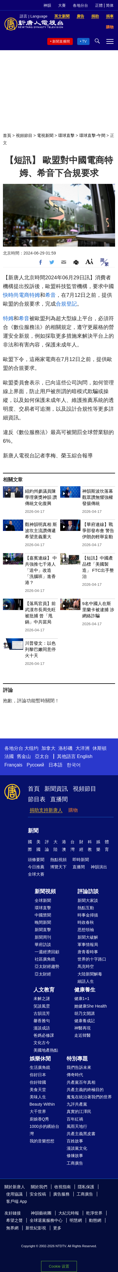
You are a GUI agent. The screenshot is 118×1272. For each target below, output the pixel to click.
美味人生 (38, 1097)
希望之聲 (14, 1220)
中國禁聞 (43, 915)
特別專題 (77, 1059)
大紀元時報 (68, 1213)
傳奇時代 (75, 1074)
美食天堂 (38, 1089)
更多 (57, 1228)
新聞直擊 (43, 929)
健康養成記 (84, 1020)
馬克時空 (85, 966)
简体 (110, 5)
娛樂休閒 (40, 1059)
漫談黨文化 (77, 1148)
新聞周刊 (43, 937)
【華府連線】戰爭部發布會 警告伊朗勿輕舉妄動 (98, 530)
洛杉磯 (65, 748)
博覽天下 (58, 867)
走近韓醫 (82, 1035)
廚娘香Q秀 (39, 1119)
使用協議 (14, 1194)
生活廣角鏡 (40, 1067)
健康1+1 (82, 998)
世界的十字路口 (91, 959)
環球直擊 (66, 135)
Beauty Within (42, 1104)
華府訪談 (43, 944)
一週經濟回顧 (47, 951)
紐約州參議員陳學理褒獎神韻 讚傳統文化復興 (41, 497)
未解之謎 (41, 998)
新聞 (33, 831)
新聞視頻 (45, 891)
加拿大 (48, 748)
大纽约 (31, 748)
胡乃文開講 (84, 1013)
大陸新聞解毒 (89, 974)
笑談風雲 (41, 1006)
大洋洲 (82, 748)
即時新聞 (81, 859)
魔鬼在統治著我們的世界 (89, 1097)
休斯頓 (99, 748)
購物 (73, 810)
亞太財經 (43, 974)
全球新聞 (43, 900)
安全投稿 (38, 1194)
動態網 (95, 1220)
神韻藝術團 (41, 1213)
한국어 (74, 764)
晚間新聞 (43, 922)
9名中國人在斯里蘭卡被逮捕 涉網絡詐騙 (98, 609)
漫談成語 (41, 1028)
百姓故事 (75, 1141)
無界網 (12, 1228)
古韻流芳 (41, 1013)
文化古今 (41, 1042)
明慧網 (76, 1220)
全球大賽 (36, 874)
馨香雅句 (41, 1020)
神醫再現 (82, 1028)
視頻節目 (24, 135)
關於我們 (39, 1186)
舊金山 (24, 756)
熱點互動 (85, 907)
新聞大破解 (87, 937)
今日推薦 (36, 867)
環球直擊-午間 (92, 135)
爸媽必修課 (43, 1035)
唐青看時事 (87, 951)
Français (13, 764)
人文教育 (44, 990)
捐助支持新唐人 (46, 810)
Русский (35, 764)
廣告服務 (61, 1194)
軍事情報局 (87, 944)
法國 (9, 756)
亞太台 (42, 756)
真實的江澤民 (79, 1111)
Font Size (89, 261)
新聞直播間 (61, 41)
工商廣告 (75, 1163)
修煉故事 (75, 1155)
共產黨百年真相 (81, 1082)
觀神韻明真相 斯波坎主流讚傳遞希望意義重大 (41, 530)
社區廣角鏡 (45, 959)
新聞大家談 (87, 900)
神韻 (47, 5)
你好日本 (38, 1074)
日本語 (55, 764)
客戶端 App (16, 1201)
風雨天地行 (77, 1126)
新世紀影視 (36, 1228)
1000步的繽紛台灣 (44, 1130)
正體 (99, 5)
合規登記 (66, 304)
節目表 (36, 799)
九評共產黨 (77, 1104)
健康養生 (84, 990)
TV (84, 41)
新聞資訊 (56, 788)
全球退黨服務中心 (46, 1220)
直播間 (59, 799)
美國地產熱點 (45, 1050)
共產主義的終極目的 (85, 1089)
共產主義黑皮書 (81, 1133)
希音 (50, 295)
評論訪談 (88, 891)
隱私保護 (86, 1186)
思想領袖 (85, 929)
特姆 (34, 295)
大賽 (62, 5)
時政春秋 (85, 922)
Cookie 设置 (59, 1266)
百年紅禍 (75, 1119)
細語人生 (85, 981)
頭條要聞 (36, 859)
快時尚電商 (16, 295)
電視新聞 (45, 135)
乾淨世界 (94, 1213)
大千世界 (38, 1111)
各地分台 (80, 5)
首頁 (7, 135)
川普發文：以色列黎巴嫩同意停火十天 (40, 649)
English (84, 756)
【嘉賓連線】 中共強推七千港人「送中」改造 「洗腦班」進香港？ (41, 570)
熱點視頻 (58, 859)
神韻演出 (99, 867)
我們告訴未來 (79, 1067)
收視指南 (62, 1186)
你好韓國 (38, 1082)
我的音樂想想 (42, 1141)
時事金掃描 (87, 915)
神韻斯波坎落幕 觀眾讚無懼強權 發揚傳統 (97, 497)
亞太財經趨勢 (47, 966)
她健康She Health (90, 1006)
